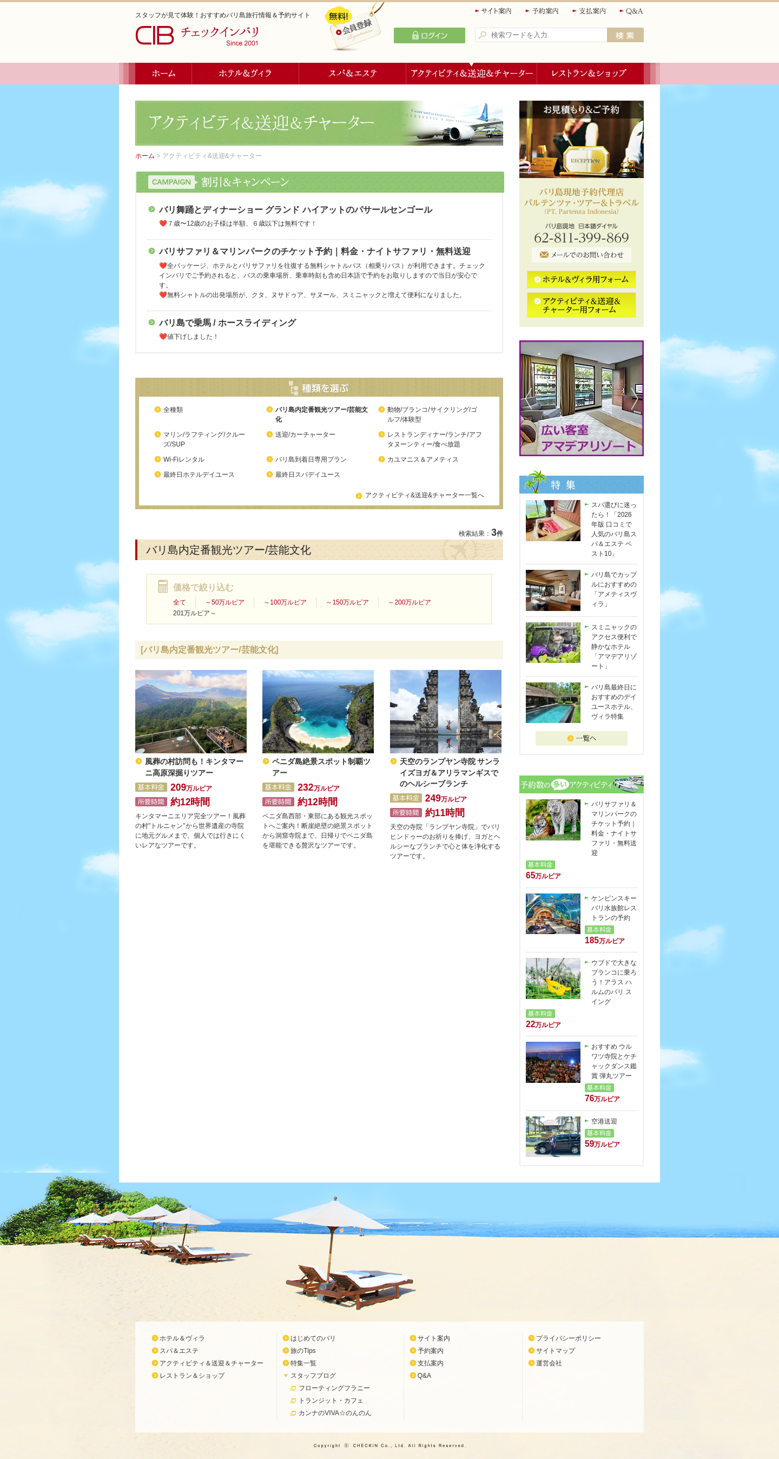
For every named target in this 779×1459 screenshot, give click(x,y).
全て (179, 602)
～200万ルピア (409, 602)
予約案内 (542, 11)
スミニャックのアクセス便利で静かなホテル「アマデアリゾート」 (614, 646)
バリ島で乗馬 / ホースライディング (227, 322)
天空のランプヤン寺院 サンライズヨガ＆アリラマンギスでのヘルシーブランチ (450, 773)
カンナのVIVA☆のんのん (335, 1413)
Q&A (631, 11)
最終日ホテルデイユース (199, 474)
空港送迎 (604, 1121)
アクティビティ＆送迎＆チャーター (471, 73)
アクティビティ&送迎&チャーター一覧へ (424, 495)
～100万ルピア (285, 602)
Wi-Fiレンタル (183, 459)
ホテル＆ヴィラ (245, 73)
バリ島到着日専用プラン (311, 459)
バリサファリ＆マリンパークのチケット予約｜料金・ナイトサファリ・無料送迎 (315, 251)
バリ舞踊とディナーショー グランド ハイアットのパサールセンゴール (295, 209)
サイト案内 (494, 11)
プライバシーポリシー (568, 1338)
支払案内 (589, 11)
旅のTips (303, 1351)
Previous (525, 398)
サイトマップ (555, 1351)
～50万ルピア (225, 602)
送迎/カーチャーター (305, 434)
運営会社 (549, 1363)
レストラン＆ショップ (590, 73)
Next (637, 398)
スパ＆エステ (352, 73)
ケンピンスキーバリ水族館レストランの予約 (614, 908)
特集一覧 (303, 1363)
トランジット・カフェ (331, 1400)
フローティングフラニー (334, 1388)
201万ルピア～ (194, 613)
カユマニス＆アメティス (423, 459)
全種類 (173, 409)
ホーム (163, 73)
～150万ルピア (347, 602)
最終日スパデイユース (307, 474)
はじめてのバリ (313, 1338)
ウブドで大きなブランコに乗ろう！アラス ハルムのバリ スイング (614, 982)
